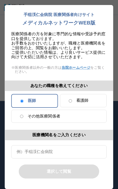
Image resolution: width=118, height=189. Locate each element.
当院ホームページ (76, 68)
